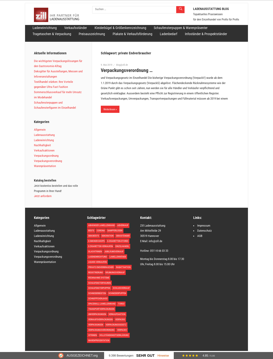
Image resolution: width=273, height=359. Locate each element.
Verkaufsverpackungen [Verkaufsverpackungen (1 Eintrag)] (100, 319)
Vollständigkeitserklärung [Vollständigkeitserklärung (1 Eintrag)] (114, 335)
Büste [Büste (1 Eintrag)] (91, 230)
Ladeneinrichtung (45, 28)
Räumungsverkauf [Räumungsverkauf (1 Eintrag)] (115, 272)
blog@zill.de (122, 64)
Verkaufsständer (75, 28)
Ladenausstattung (44, 135)
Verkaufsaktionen (44, 150)
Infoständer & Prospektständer (206, 34)
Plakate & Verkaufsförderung (132, 34)
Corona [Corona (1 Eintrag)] (101, 230)
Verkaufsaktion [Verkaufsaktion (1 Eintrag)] (117, 314)
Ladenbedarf (168, 34)
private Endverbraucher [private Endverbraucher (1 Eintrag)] (101, 267)
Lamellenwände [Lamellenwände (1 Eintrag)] (118, 256)
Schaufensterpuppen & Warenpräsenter (181, 28)
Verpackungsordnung (46, 155)
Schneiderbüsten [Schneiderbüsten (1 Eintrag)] (97, 293)
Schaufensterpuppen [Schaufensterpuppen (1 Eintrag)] (99, 288)
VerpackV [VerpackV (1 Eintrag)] (122, 330)
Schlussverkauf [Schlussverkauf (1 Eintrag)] (121, 288)
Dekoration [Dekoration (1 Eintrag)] (108, 235)
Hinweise (163, 355)
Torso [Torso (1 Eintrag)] (121, 303)
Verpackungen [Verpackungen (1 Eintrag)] (95, 324)
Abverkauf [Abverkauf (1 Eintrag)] (122, 225)
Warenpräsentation (45, 166)
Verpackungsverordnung (48, 161)
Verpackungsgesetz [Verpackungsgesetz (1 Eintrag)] (116, 324)
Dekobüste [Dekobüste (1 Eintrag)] (93, 235)
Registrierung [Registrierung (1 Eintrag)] (95, 272)
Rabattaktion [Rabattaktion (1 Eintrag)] (123, 267)
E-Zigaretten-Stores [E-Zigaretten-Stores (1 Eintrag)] (117, 241)
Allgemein (40, 129)
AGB (199, 236)
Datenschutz (204, 230)
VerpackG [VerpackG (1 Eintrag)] (120, 319)
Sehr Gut (145, 355)
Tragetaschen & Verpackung (52, 34)
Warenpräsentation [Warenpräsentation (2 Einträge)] (98, 340)
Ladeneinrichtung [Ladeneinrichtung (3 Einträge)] (97, 256)
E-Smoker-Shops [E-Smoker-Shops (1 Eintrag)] (96, 241)
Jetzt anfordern (43, 196)
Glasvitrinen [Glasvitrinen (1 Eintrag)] (95, 251)
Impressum (203, 225)
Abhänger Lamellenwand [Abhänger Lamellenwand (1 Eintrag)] (101, 225)
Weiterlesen (109, 109)
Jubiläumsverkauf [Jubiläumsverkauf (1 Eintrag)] (113, 251)
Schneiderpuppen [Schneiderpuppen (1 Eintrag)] (117, 293)
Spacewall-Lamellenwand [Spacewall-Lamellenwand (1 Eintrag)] (101, 303)
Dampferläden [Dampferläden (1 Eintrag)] (114, 230)
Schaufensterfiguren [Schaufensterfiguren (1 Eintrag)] (99, 283)
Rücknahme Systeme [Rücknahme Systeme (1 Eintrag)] (98, 277)
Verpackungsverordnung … (127, 70)
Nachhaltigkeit (42, 145)
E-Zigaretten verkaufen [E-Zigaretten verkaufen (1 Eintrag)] (100, 246)
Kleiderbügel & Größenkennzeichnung (120, 28)
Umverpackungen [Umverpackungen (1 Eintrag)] (97, 314)
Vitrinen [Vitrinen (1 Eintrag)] (92, 335)
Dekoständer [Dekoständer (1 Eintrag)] (123, 235)
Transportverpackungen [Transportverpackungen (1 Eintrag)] (101, 309)
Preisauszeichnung (92, 34)
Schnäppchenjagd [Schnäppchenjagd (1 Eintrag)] (97, 298)
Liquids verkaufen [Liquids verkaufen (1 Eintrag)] (97, 262)
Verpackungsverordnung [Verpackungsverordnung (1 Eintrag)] (101, 330)
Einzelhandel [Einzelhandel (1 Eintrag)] (122, 246)
